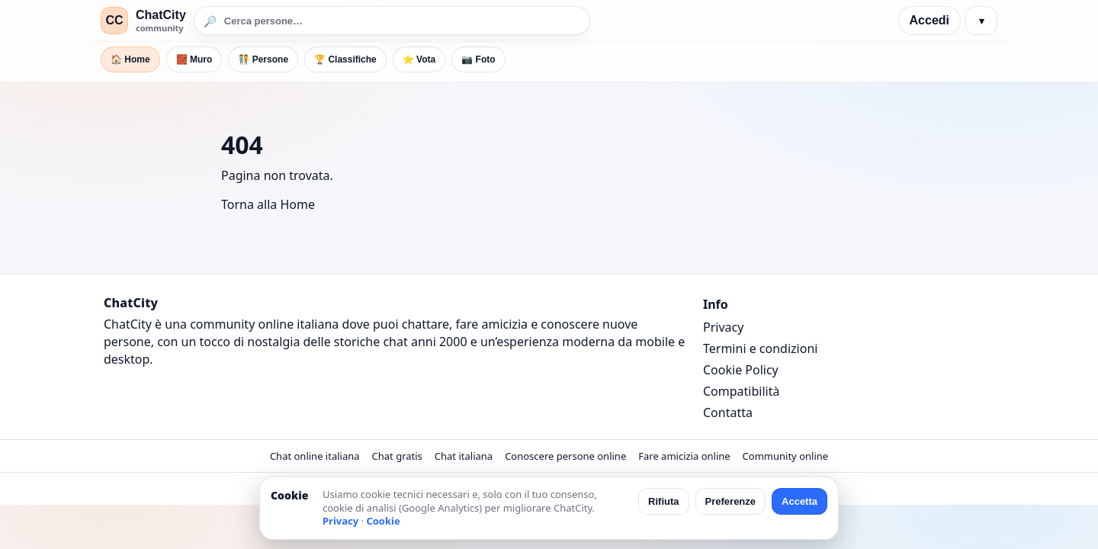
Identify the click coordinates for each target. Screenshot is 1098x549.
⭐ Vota (419, 59)
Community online (786, 456)
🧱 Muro (194, 59)
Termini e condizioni (760, 348)
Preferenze (730, 501)
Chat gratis (397, 456)
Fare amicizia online (684, 456)
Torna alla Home (268, 204)
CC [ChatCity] (114, 20)
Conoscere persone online (565, 456)
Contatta (728, 412)
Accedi (929, 20)
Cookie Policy (741, 369)
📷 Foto (478, 59)
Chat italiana (464, 456)
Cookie (383, 521)
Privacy (723, 327)
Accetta (799, 501)
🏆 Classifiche (345, 59)
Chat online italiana (315, 456)
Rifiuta (663, 501)
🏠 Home (130, 59)
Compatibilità (741, 391)
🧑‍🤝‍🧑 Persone (263, 59)
